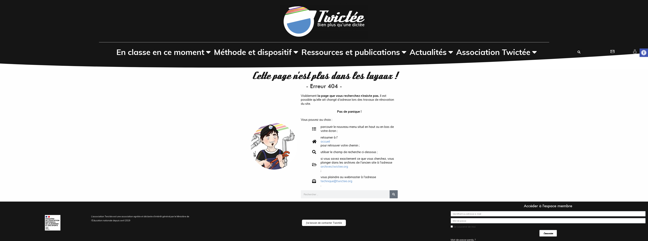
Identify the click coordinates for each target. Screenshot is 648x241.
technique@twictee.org (336, 181)
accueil (325, 141)
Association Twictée (496, 52)
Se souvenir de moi (463, 226)
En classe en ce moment (163, 52)
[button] (644, 52)
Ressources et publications (353, 52)
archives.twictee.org (334, 166)
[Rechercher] (394, 194)
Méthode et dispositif (256, 52)
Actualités (431, 52)
